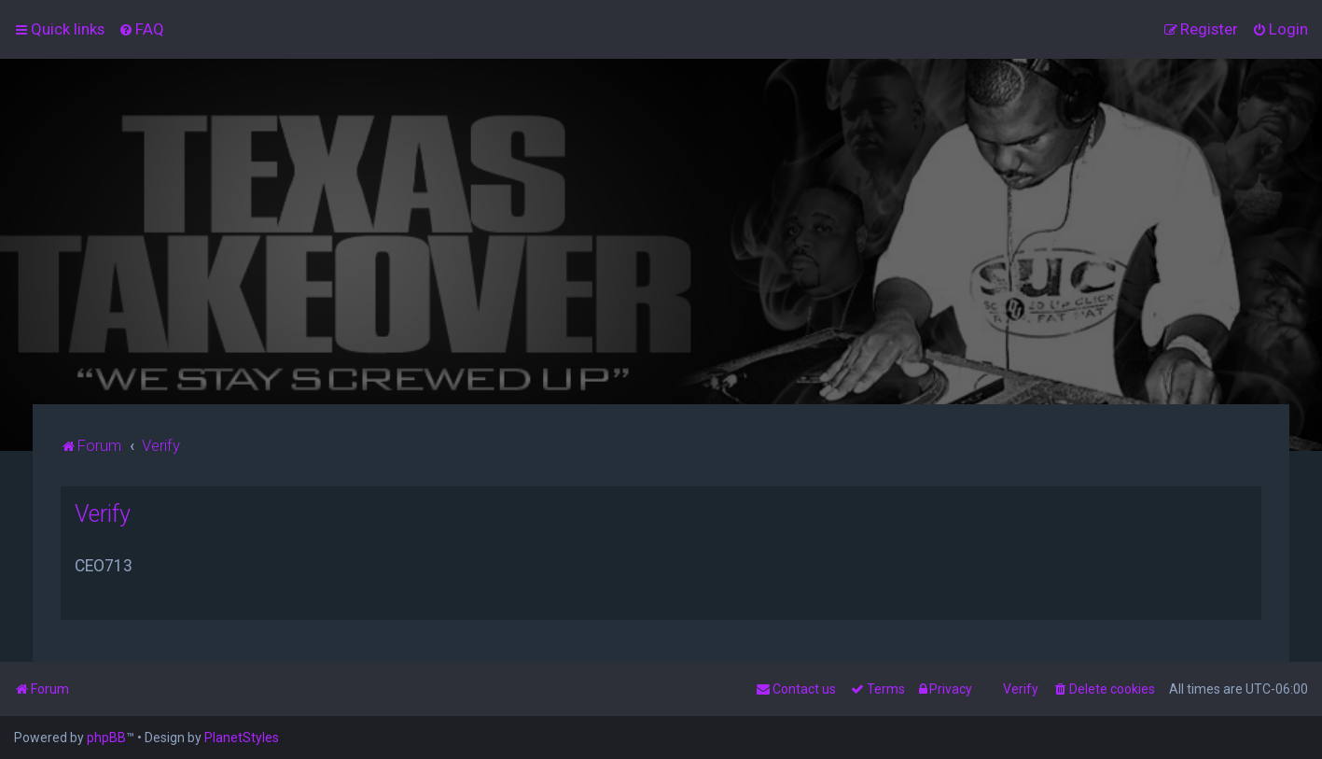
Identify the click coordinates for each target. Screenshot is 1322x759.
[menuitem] (141, 29)
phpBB (106, 737)
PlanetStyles (241, 737)
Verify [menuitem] (1020, 689)
